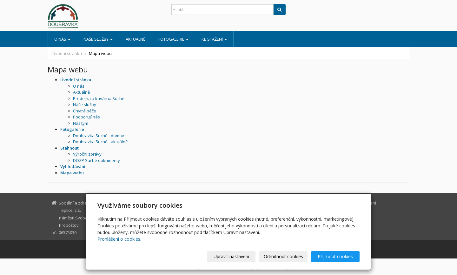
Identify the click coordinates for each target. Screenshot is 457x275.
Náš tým (80, 123)
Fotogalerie (173, 39)
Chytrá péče (84, 111)
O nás (62, 39)
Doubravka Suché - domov (98, 135)
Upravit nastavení (231, 256)
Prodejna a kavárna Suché (98, 98)
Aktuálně (135, 39)
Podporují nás (86, 117)
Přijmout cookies (335, 256)
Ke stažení (214, 39)
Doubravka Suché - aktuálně (100, 141)
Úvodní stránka (67, 53)
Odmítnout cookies (283, 256)
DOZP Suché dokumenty (96, 160)
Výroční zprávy (87, 154)
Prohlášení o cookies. (119, 239)
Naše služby (98, 39)
